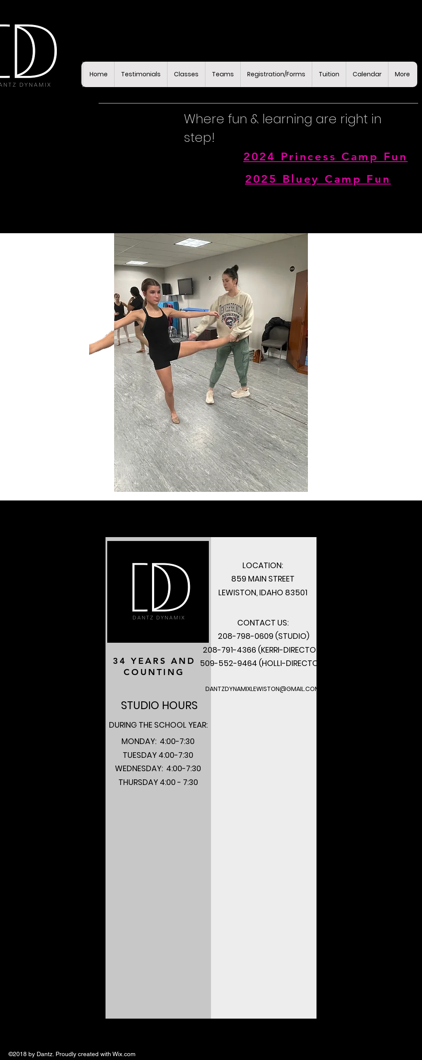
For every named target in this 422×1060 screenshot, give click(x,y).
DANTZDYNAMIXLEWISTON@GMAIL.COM (262, 689)
